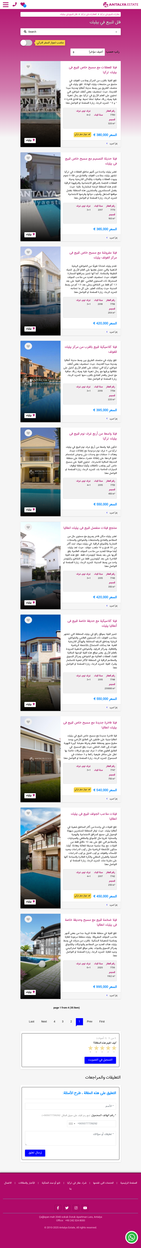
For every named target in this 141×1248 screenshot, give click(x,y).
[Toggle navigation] (70, 31)
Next (44, 1021)
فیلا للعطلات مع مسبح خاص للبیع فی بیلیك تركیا (93, 70)
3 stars (102, 1048)
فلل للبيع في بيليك (68, 14)
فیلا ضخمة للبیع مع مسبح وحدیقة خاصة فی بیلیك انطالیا (91, 922)
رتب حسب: (112, 52)
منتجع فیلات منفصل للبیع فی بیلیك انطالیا (90, 528)
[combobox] (71, 1124)
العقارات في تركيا (89, 14)
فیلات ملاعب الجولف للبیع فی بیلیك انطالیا (94, 816)
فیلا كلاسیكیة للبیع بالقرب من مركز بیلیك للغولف (91, 349)
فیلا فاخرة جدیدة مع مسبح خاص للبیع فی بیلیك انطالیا (90, 725)
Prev (89, 1021)
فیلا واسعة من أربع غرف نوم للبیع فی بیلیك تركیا (93, 436)
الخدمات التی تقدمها (103, 1183)
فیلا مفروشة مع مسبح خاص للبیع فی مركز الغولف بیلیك (93, 255)
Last (31, 1021)
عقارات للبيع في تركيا (110, 14)
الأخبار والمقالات (26, 1183)
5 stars (90, 1048)
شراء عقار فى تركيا (76, 1183)
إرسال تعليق (35, 1152)
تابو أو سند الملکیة (51, 1183)
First (102, 1021)
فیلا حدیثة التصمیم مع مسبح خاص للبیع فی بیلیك (91, 161)
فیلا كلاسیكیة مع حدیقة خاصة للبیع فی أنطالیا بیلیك (92, 623)
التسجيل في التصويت (100, 1060)
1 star (114, 1048)
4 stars (96, 1048)
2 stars (108, 1048)
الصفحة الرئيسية (128, 1183)
